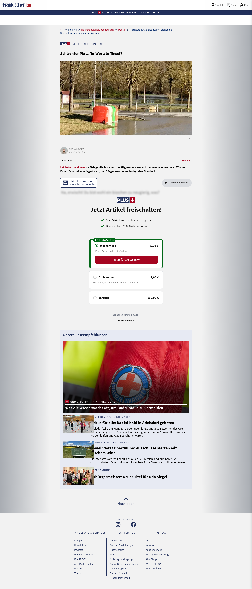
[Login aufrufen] (245, 5)
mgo (148, 544)
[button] (92, 12)
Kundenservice (154, 552)
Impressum (116, 544)
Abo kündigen (153, 568)
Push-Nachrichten (84, 556)
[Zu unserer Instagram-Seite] (118, 528)
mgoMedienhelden (84, 564)
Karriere (150, 548)
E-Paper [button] (159, 12)
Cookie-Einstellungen (122, 548)
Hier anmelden (126, 320)
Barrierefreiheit (118, 573)
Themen (78, 573)
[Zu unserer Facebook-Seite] (133, 528)
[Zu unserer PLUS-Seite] (65, 43)
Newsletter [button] (131, 12)
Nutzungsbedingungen (122, 560)
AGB (112, 556)
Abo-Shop (151, 560)
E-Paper (78, 544)
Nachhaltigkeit (118, 568)
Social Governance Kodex (124, 564)
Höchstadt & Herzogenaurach (97, 29)
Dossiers (79, 568)
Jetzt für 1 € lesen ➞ (127, 260)
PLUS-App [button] (105, 12)
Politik (121, 29)
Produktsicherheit (120, 577)
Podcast (78, 552)
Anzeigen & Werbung (157, 556)
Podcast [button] (118, 12)
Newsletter (80, 548)
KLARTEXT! (80, 560)
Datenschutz (117, 552)
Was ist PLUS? (153, 564)
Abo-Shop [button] (146, 12)
